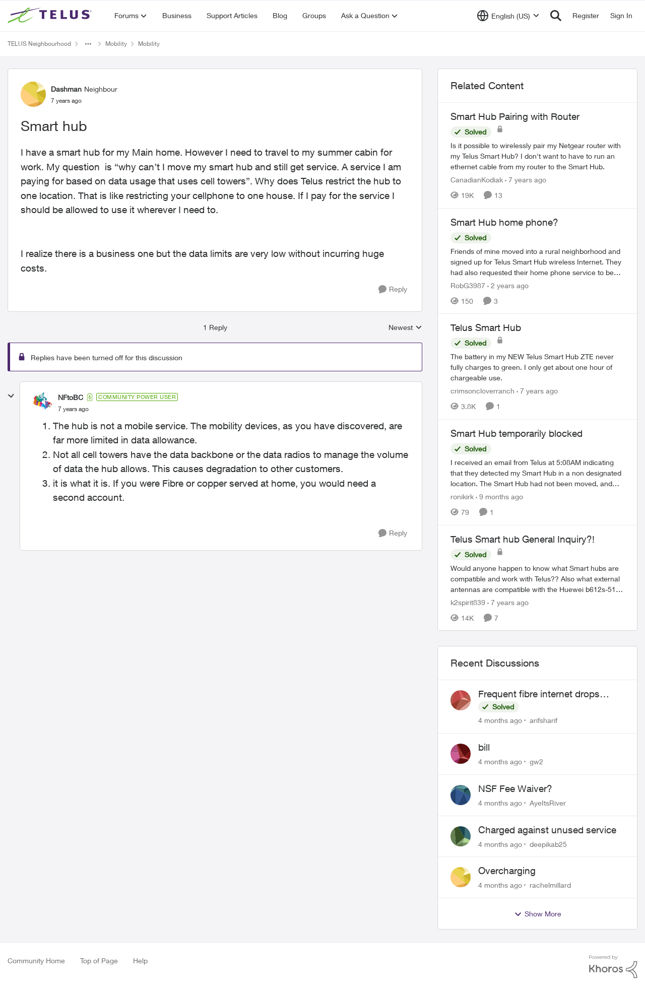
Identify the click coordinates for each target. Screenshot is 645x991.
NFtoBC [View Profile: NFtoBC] (70, 397)
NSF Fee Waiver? (515, 788)
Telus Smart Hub (485, 327)
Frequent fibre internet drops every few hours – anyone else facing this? (543, 694)
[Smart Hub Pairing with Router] (537, 156)
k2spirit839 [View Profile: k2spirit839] (467, 602)
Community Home (36, 960)
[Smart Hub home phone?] (537, 261)
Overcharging (507, 870)
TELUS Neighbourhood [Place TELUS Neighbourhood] (39, 43)
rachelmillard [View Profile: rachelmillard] (550, 885)
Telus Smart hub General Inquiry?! (522, 539)
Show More (537, 913)
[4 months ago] (500, 720)
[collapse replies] (11, 396)
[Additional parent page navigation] (88, 44)
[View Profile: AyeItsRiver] (460, 795)
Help (140, 960)
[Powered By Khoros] (613, 966)
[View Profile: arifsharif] (460, 700)
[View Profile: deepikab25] (460, 836)
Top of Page (99, 960)
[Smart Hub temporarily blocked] (537, 473)
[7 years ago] (525, 179)
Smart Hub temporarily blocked (516, 433)
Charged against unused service (547, 829)
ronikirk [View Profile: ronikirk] (462, 496)
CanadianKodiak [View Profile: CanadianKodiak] (476, 179)
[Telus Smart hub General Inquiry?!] (537, 578)
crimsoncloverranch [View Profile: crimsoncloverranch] (482, 390)
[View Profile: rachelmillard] (460, 877)
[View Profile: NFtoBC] (43, 402)
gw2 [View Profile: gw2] (536, 761)
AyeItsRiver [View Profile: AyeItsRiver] (548, 803)
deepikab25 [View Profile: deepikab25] (548, 843)
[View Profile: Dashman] (33, 94)
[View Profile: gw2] (460, 754)
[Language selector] (508, 16)
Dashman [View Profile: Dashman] (66, 89)
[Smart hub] (73, 409)
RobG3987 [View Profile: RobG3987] (467, 285)
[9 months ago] (499, 496)
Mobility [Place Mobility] (116, 43)
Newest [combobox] (405, 328)
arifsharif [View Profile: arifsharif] (543, 720)
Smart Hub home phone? (504, 222)
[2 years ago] (508, 285)
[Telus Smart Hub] (537, 367)
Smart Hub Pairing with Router (514, 116)
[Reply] (392, 289)
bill (484, 747)
